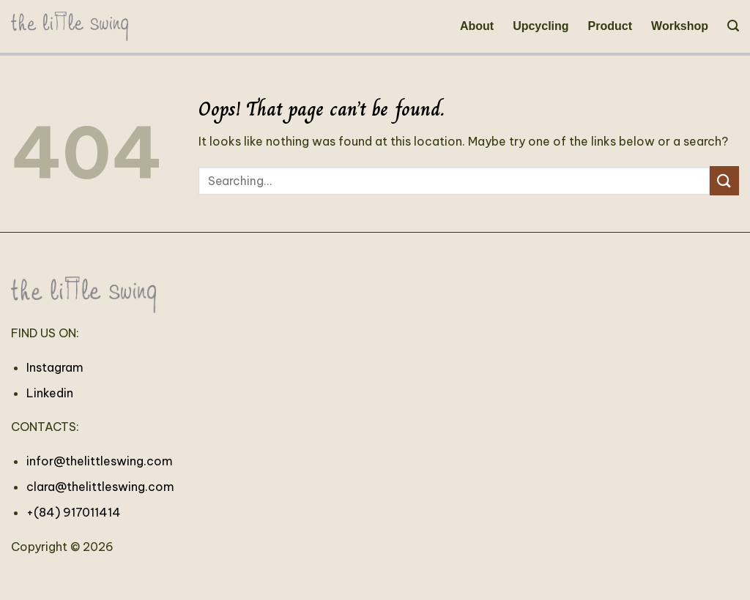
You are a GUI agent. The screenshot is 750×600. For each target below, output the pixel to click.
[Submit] (724, 180)
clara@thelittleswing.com (100, 486)
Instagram (54, 367)
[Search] (733, 26)
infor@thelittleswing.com (99, 461)
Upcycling (540, 26)
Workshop (679, 26)
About (477, 26)
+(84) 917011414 (73, 512)
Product (610, 26)
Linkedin (49, 393)
